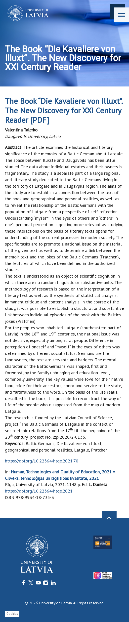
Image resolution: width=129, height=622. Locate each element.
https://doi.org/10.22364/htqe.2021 (39, 491)
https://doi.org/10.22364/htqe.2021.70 (41, 461)
